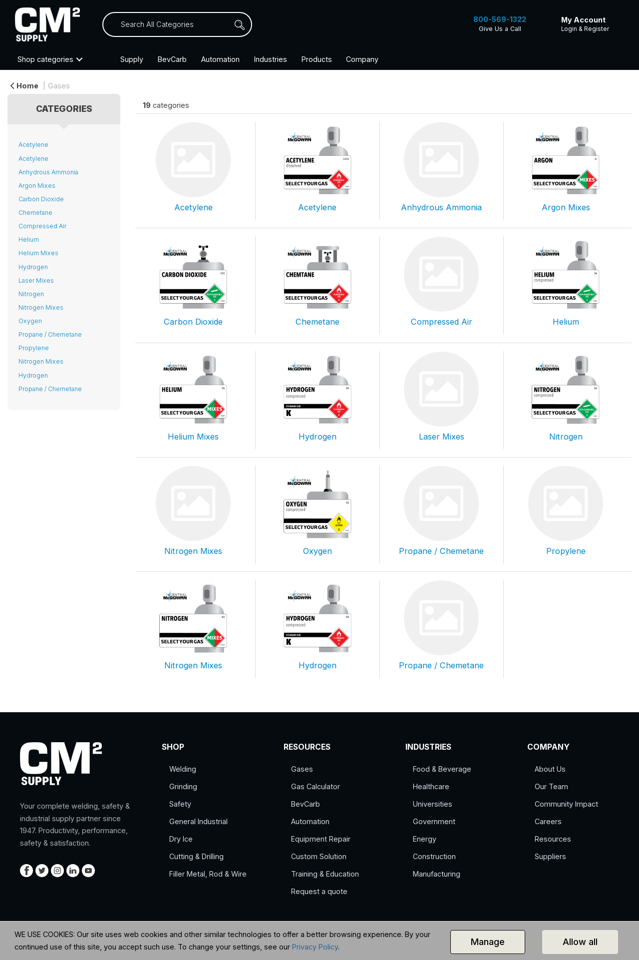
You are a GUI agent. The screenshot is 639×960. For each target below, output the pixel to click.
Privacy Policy (315, 947)
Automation (220, 59)
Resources (553, 839)
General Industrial (198, 821)
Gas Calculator (315, 786)
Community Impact (566, 804)
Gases (59, 85)
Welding (182, 769)
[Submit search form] (244, 24)
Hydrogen (33, 267)
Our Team (551, 786)
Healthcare (431, 786)
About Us (550, 769)
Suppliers (550, 856)
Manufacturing (436, 874)
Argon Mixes (36, 185)
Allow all (580, 942)
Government (434, 821)
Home (24, 85)
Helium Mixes (38, 253)
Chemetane (35, 212)
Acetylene (33, 144)
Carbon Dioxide (41, 199)
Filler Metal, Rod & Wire (208, 874)
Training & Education (325, 874)
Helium (28, 239)
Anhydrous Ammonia (48, 172)
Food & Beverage (442, 769)
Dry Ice (181, 839)
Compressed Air (42, 226)
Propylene (33, 348)
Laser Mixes (36, 280)
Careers (548, 821)
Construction (434, 856)
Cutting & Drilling (196, 856)
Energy (424, 839)
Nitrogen (31, 294)
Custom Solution (318, 856)
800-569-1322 (499, 19)
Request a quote (319, 891)
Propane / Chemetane (50, 334)
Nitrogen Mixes (40, 307)
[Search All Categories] (177, 24)
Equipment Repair (320, 839)
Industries (270, 59)
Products (317, 59)
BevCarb (172, 59)
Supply (131, 59)
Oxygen (30, 321)
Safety (180, 804)
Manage (488, 942)
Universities (432, 804)
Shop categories (45, 59)
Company (362, 59)
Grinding (183, 786)
